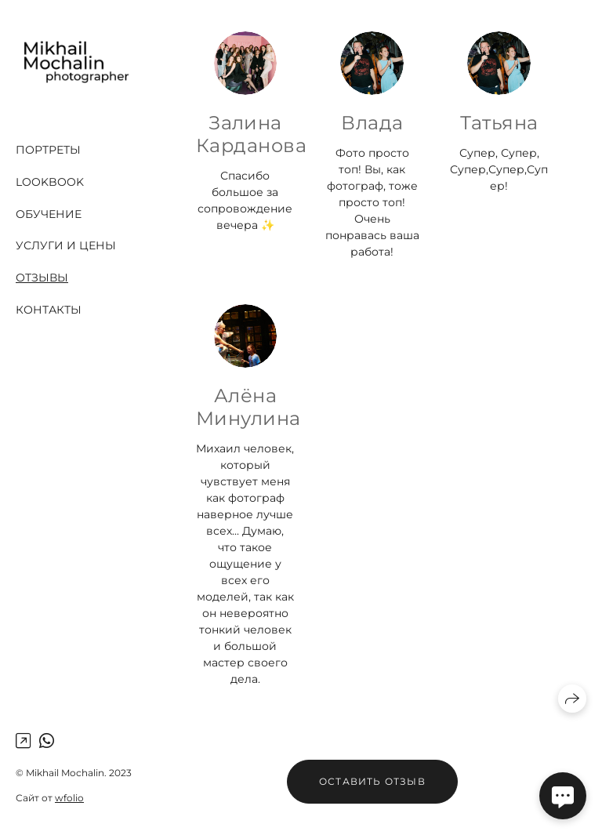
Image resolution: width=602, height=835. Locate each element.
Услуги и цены (66, 245)
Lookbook (50, 182)
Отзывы (42, 277)
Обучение (49, 214)
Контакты (49, 310)
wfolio (69, 798)
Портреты (48, 150)
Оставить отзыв (372, 781)
